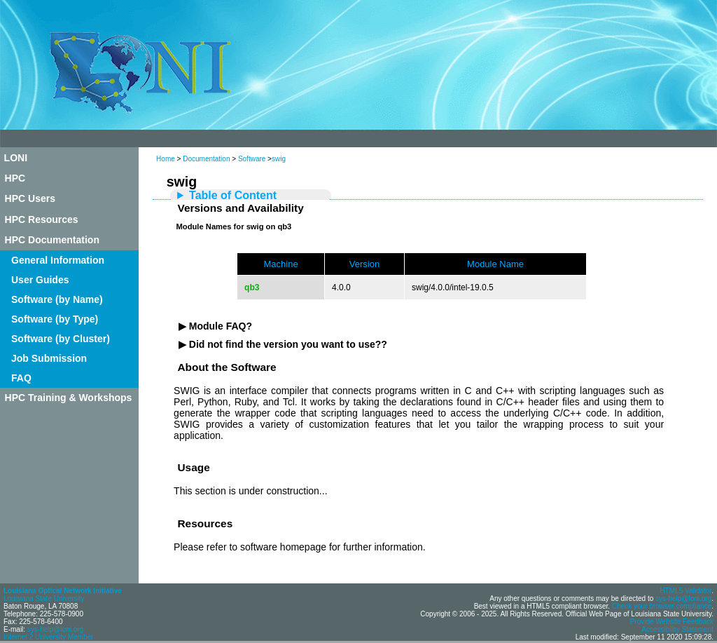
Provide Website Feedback (671, 621)
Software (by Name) (57, 299)
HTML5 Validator (685, 591)
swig (279, 159)
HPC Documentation (52, 239)
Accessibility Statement (677, 629)
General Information (57, 260)
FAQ (21, 378)
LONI (15, 157)
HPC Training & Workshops (68, 397)
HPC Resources (41, 219)
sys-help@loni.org (55, 629)
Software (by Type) (54, 319)
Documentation (206, 159)
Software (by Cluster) (60, 338)
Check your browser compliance (661, 606)
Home (165, 159)
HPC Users (30, 198)
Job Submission (49, 358)
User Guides (40, 279)
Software (251, 159)
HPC (15, 178)
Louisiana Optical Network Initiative (63, 591)
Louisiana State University (44, 598)
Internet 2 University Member (48, 637)
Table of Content (233, 195)
